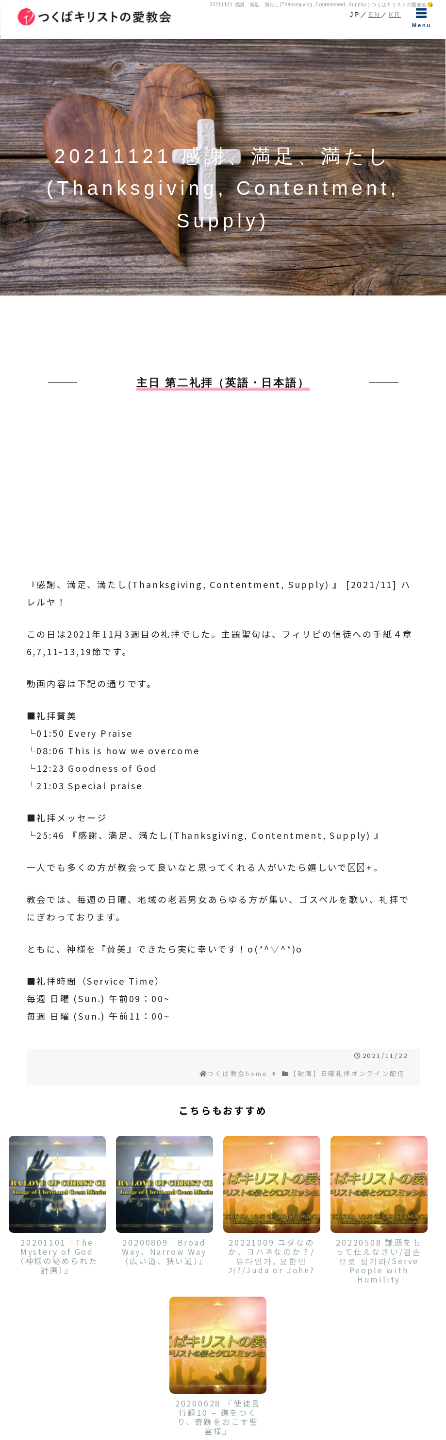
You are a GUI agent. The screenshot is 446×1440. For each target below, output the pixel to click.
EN (374, 14)
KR (395, 14)
